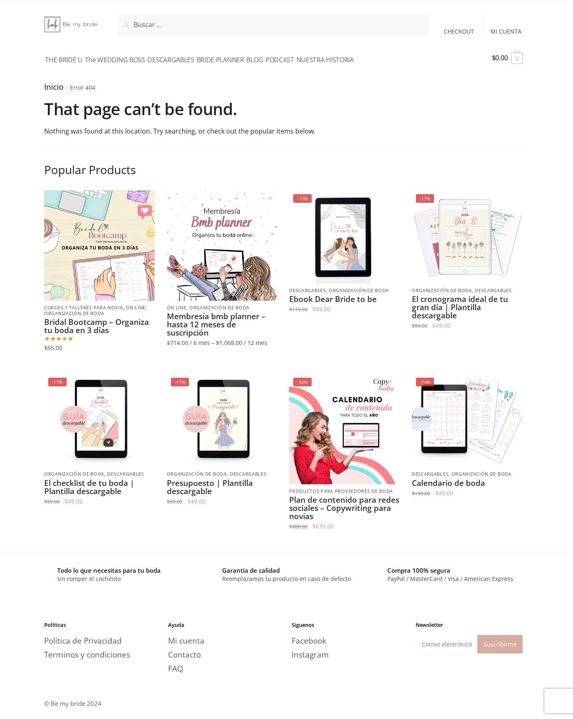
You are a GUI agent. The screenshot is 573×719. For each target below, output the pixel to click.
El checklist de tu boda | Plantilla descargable (89, 482)
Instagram (310, 649)
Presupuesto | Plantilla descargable (210, 482)
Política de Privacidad (83, 636)
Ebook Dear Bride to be (333, 294)
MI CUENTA (505, 31)
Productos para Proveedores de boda (341, 486)
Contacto (184, 649)
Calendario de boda (448, 478)
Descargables (307, 286)
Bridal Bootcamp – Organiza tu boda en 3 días (96, 321)
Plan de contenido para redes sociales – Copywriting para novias (344, 503)
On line (136, 303)
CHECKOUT (459, 31)
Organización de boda (74, 309)
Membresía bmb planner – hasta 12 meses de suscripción (216, 320)
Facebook (309, 636)
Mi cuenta (186, 636)
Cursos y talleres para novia (83, 303)
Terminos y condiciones (87, 649)
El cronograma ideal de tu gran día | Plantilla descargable (460, 302)
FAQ (175, 663)
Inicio (53, 81)
